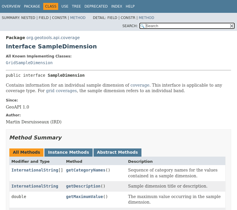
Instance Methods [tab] (68, 152)
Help (130, 6)
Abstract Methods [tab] (117, 152)
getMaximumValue (84, 196)
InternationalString (34, 170)
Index (116, 6)
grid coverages (61, 90)
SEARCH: (130, 26)
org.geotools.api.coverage (53, 37)
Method (78, 18)
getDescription (83, 186)
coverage (139, 85)
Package (32, 6)
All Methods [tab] (26, 152)
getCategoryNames (85, 170)
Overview (11, 6)
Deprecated (96, 6)
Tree (76, 6)
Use (64, 6)
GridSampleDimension (29, 62)
